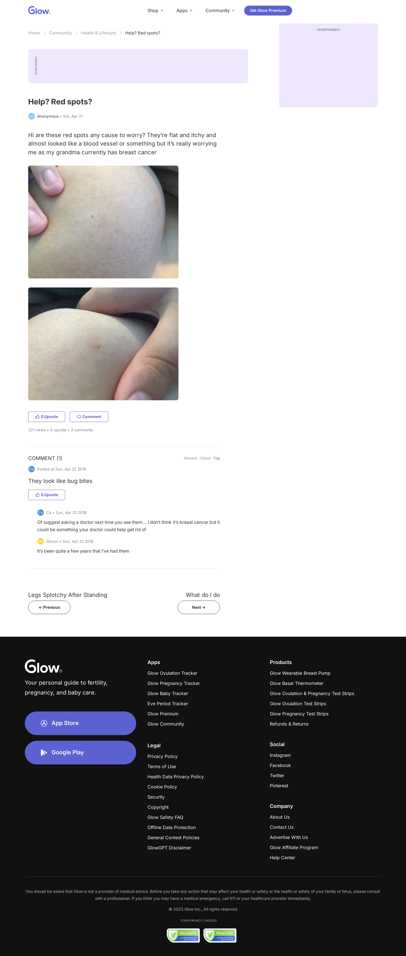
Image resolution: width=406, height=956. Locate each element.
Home (34, 33)
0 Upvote (46, 416)
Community (60, 33)
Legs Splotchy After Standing (67, 594)
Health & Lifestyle (98, 33)
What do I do (203, 594)
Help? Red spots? (142, 33)
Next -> (199, 607)
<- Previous (49, 607)
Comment (89, 416)
